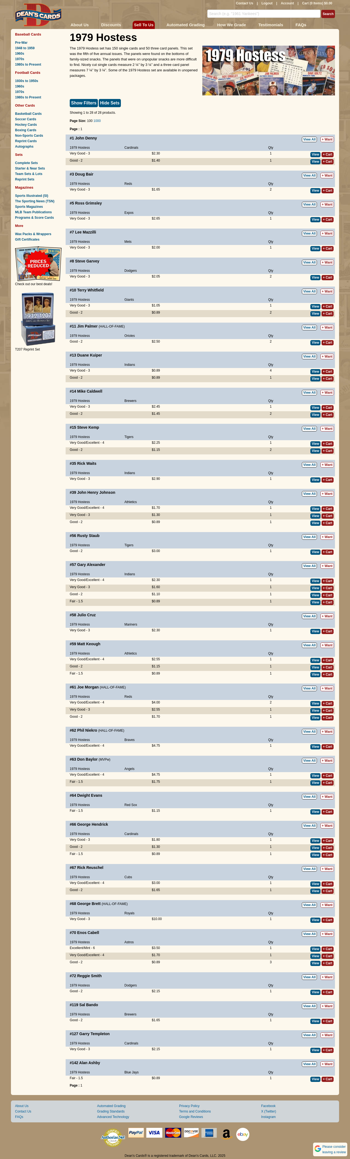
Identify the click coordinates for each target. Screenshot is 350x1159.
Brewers (130, 401)
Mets (128, 242)
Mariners (130, 624)
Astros (129, 942)
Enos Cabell (88, 932)
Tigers (128, 437)
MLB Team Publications (33, 212)
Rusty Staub (88, 535)
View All (309, 139)
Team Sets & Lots (28, 174)
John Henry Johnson (96, 492)
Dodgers (130, 271)
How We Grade (231, 24)
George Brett (89, 903)
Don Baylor (87, 759)
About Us (80, 24)
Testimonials (270, 24)
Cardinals (131, 148)
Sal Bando (88, 1005)
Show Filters (84, 103)
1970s (19, 59)
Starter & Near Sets (30, 168)
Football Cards (27, 73)
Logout (267, 3)
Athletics (130, 502)
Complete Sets (26, 163)
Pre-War (21, 43)
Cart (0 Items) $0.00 (317, 3)
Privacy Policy (189, 1106)
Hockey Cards (26, 125)
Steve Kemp (88, 427)
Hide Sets (109, 103)
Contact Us (244, 3)
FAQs (301, 24)
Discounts (111, 24)
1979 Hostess (80, 148)
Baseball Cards (28, 34)
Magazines (24, 187)
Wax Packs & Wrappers (33, 234)
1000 (97, 121)
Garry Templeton (94, 1034)
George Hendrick (92, 824)
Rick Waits (86, 463)
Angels (129, 769)
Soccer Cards (25, 119)
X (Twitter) (268, 1111)
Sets (19, 155)
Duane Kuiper (89, 355)
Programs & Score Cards (34, 218)
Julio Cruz (86, 615)
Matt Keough (88, 644)
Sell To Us (143, 24)
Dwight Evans (89, 795)
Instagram (268, 1117)
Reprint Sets (24, 179)
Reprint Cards (26, 141)
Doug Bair (84, 174)
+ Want (327, 139)
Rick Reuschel (90, 867)
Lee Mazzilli (85, 232)
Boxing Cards (25, 130)
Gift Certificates (27, 239)
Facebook (268, 1106)
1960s (19, 54)
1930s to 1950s (26, 81)
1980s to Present (28, 64)
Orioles (129, 336)
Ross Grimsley (88, 203)
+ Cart (327, 154)
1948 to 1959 (24, 48)
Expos (128, 213)
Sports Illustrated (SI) (31, 196)
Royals (129, 913)
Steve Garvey (87, 261)
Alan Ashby (89, 1063)
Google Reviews (191, 1117)
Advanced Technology (113, 1117)
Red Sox (130, 805)
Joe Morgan (88, 687)
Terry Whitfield (90, 290)
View (315, 154)
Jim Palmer (87, 326)
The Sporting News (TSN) (34, 201)
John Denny (86, 138)
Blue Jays (131, 1072)
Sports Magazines (29, 207)
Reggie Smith (89, 976)
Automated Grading (186, 24)
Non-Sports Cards (29, 136)
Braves (129, 740)
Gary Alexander (91, 564)
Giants (129, 300)
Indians (129, 365)
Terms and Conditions (195, 1111)
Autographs (24, 146)
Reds (128, 184)
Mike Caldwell (89, 391)
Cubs (128, 877)
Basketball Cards (28, 114)
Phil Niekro (87, 730)
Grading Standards (111, 1111)
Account (287, 3)
